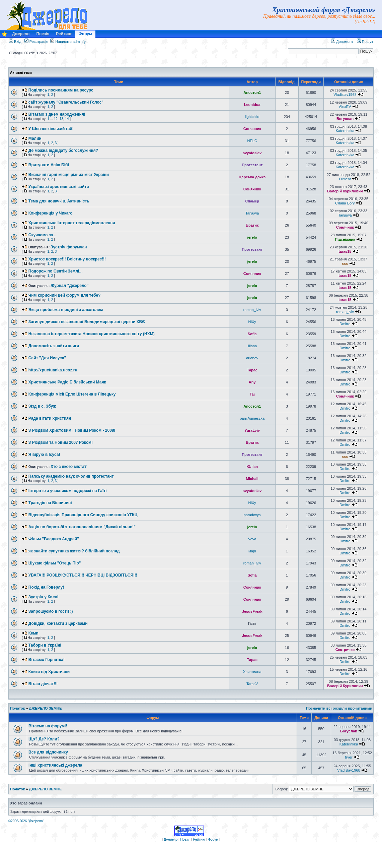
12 (56, 119)
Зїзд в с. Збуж (42, 406)
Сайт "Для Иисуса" (47, 358)
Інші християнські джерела (55, 765)
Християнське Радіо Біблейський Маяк (67, 382)
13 (61, 119)
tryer (349, 757)
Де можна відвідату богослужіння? (63, 150)
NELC (252, 141)
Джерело (20, 34)
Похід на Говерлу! (46, 587)
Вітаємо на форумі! (47, 726)
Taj (252, 394)
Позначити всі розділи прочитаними (339, 708)
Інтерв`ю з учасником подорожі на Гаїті (67, 490)
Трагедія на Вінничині (50, 502)
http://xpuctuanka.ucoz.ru (52, 370)
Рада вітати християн (49, 418)
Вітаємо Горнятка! (46, 659)
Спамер (252, 201)
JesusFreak (252, 611)
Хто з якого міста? (69, 466)
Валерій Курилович (345, 191)
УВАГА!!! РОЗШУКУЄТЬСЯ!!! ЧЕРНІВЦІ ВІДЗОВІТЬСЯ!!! (82, 575)
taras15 (345, 251)
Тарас (252, 370)
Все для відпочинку (48, 752)
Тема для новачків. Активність (58, 201)
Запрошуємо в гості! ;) (50, 611)
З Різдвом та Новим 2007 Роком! (60, 442)
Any (252, 382)
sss (345, 263)
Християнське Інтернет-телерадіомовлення (71, 223)
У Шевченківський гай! (51, 128)
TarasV (252, 684)
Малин (35, 138)
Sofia (252, 334)
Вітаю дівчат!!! (43, 683)
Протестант (252, 165)
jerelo (252, 237)
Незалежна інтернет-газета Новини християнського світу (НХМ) (91, 334)
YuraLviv (252, 430)
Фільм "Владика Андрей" (53, 539)
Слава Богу (345, 203)
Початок (17, 708)
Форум (85, 34)
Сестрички (345, 650)
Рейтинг (64, 34)
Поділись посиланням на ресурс (60, 90)
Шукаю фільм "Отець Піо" (54, 563)
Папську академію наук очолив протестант (71, 476)
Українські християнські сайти (58, 186)
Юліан (252, 467)
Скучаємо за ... (43, 235)
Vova (252, 539)
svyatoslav (252, 153)
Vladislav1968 (345, 95)
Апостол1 (252, 93)
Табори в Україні (44, 645)
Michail (252, 479)
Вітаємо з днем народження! (56, 114)
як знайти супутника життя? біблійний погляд (74, 551)
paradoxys (252, 515)
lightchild (252, 117)
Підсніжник (345, 239)
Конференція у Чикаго (50, 213)
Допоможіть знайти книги (53, 346)
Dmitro (344, 324)
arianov (252, 358)
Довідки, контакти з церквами (58, 623)
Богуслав (345, 119)
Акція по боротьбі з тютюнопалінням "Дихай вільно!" (82, 527)
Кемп (33, 633)
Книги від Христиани (49, 671)
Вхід (15, 42)
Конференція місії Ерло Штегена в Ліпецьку (72, 394)
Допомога (342, 42)
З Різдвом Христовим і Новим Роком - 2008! (72, 430)
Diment (345, 179)
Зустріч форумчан (69, 247)
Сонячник (252, 129)
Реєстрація (36, 42)
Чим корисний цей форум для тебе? (64, 295)
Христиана (252, 672)
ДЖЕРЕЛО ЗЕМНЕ (45, 708)
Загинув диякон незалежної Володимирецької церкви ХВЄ (86, 321)
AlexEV (345, 107)
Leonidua (252, 105)
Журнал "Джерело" (69, 285)
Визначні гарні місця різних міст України (68, 174)
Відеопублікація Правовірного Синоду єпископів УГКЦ (83, 515)
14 (67, 119)
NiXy (252, 322)
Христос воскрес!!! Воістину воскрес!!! (67, 259)
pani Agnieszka (252, 418)
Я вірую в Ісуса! (44, 454)
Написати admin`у (70, 42)
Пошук (365, 42)
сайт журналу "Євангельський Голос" (65, 102)
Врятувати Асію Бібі (48, 165)
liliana (252, 346)
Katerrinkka (345, 131)
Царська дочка (252, 177)
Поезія (42, 34)
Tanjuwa (252, 213)
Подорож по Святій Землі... (55, 271)
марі (252, 551)
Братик (252, 225)
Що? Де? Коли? (44, 739)
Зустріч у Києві (43, 597)
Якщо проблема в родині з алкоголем (65, 309)
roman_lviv (252, 310)
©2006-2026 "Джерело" (26, 821)
